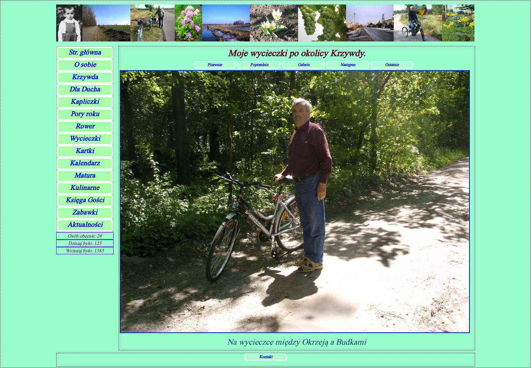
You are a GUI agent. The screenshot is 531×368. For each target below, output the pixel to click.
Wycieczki (84, 138)
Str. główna (84, 52)
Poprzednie (259, 64)
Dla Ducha (84, 89)
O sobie (85, 65)
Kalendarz (85, 163)
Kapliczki (85, 101)
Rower (84, 126)
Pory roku (85, 114)
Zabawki (84, 212)
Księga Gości (85, 200)
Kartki (84, 151)
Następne (347, 64)
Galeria (303, 64)
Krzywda (85, 77)
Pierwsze (214, 64)
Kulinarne (84, 188)
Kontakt (265, 356)
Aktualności (85, 225)
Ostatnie (392, 64)
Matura (84, 175)
